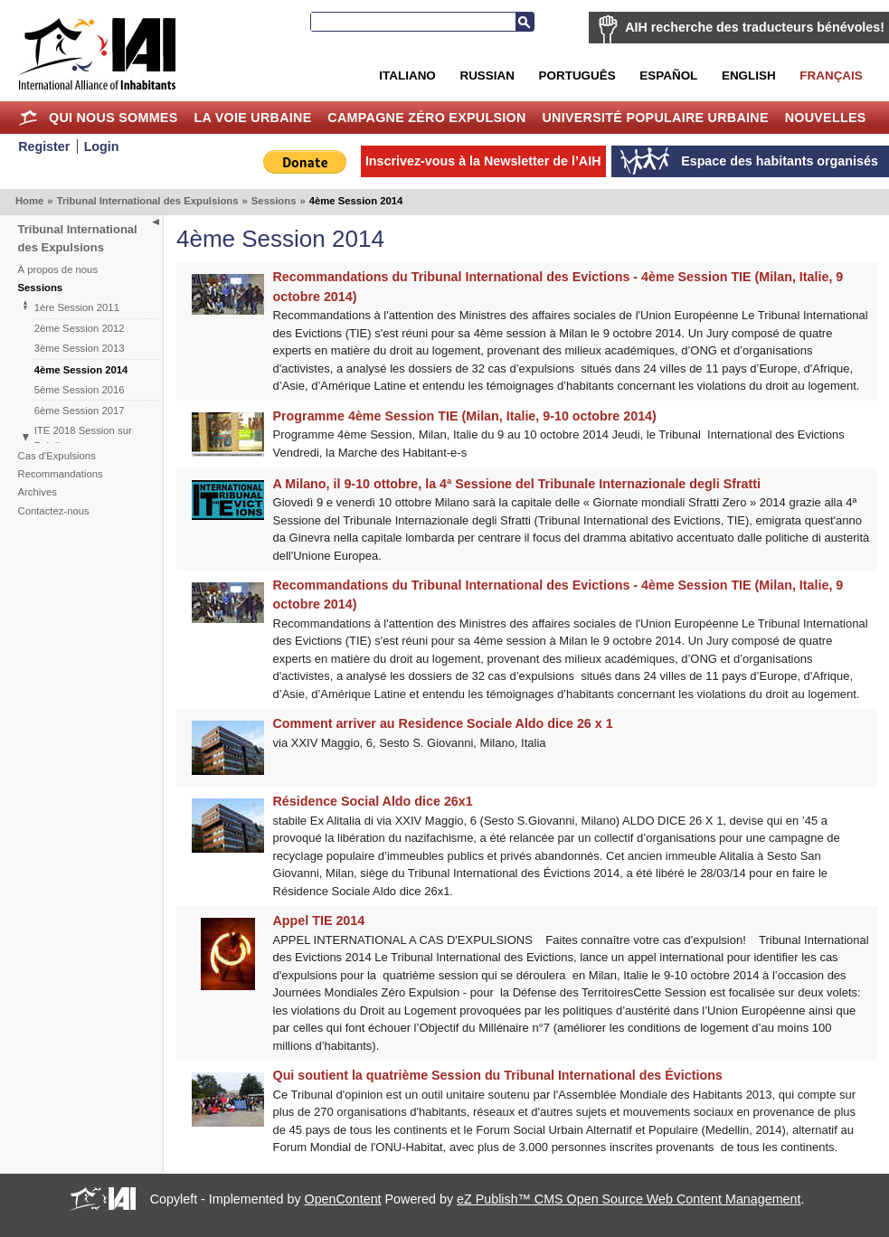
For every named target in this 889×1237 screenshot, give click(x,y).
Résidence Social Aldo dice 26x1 (373, 801)
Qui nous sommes (113, 117)
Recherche (524, 22)
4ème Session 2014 (81, 369)
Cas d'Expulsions (57, 455)
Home (27, 117)
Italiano (407, 75)
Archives (37, 491)
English (749, 75)
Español (668, 75)
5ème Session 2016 (79, 389)
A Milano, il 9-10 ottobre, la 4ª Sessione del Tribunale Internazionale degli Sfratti (517, 484)
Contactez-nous (54, 510)
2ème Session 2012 (79, 328)
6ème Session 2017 (79, 410)
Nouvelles (825, 117)
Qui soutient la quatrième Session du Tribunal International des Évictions (498, 1075)
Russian (486, 75)
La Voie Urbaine (252, 117)
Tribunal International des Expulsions (148, 200)
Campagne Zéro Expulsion (426, 117)
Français (830, 75)
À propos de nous (58, 269)
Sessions (274, 200)
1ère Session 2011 (76, 307)
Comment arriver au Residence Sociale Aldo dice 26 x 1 (443, 723)
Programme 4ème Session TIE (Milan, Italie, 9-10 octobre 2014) (465, 416)
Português (577, 75)
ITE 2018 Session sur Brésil (83, 438)
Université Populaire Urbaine (655, 117)
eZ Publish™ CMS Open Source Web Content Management (628, 1199)
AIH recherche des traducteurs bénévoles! (754, 27)
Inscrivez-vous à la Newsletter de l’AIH (483, 161)
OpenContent (343, 1199)
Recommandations (60, 473)
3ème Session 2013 (79, 348)
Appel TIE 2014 (319, 920)
